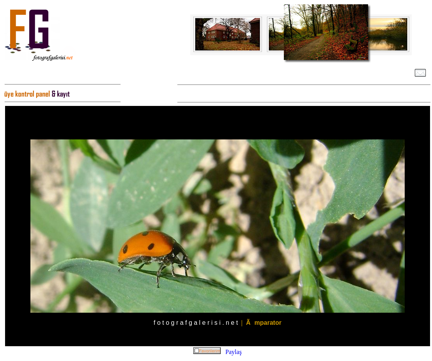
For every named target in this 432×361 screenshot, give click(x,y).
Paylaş (233, 352)
